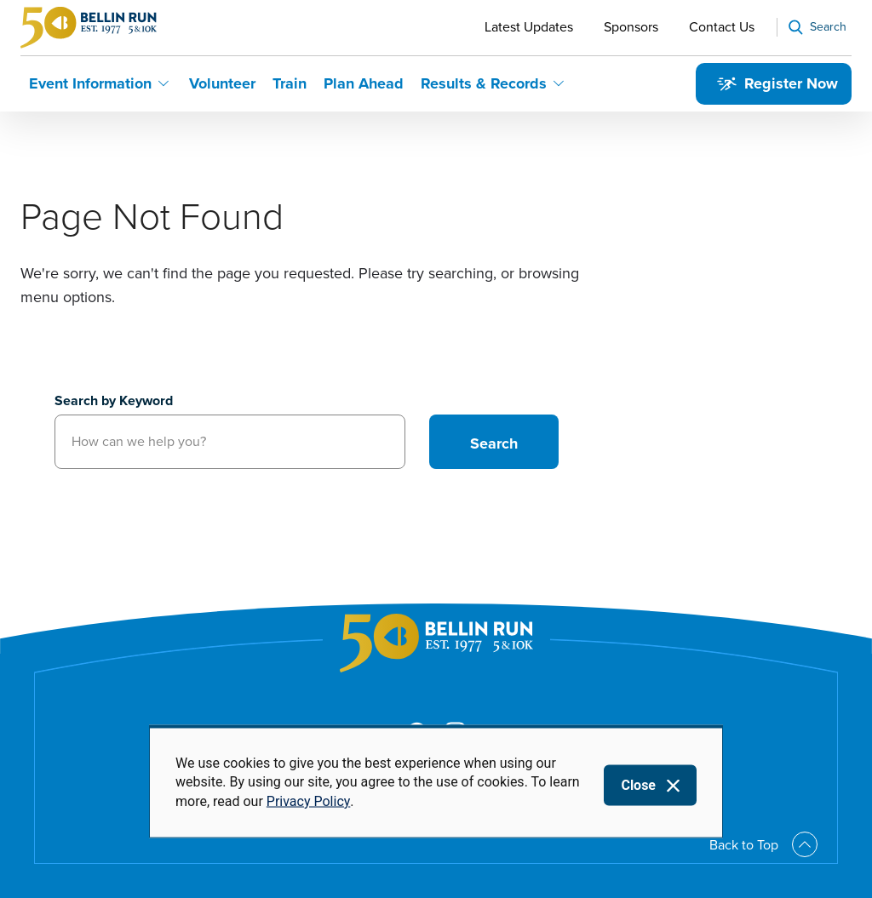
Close (638, 785)
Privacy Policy (309, 800)
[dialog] (436, 781)
